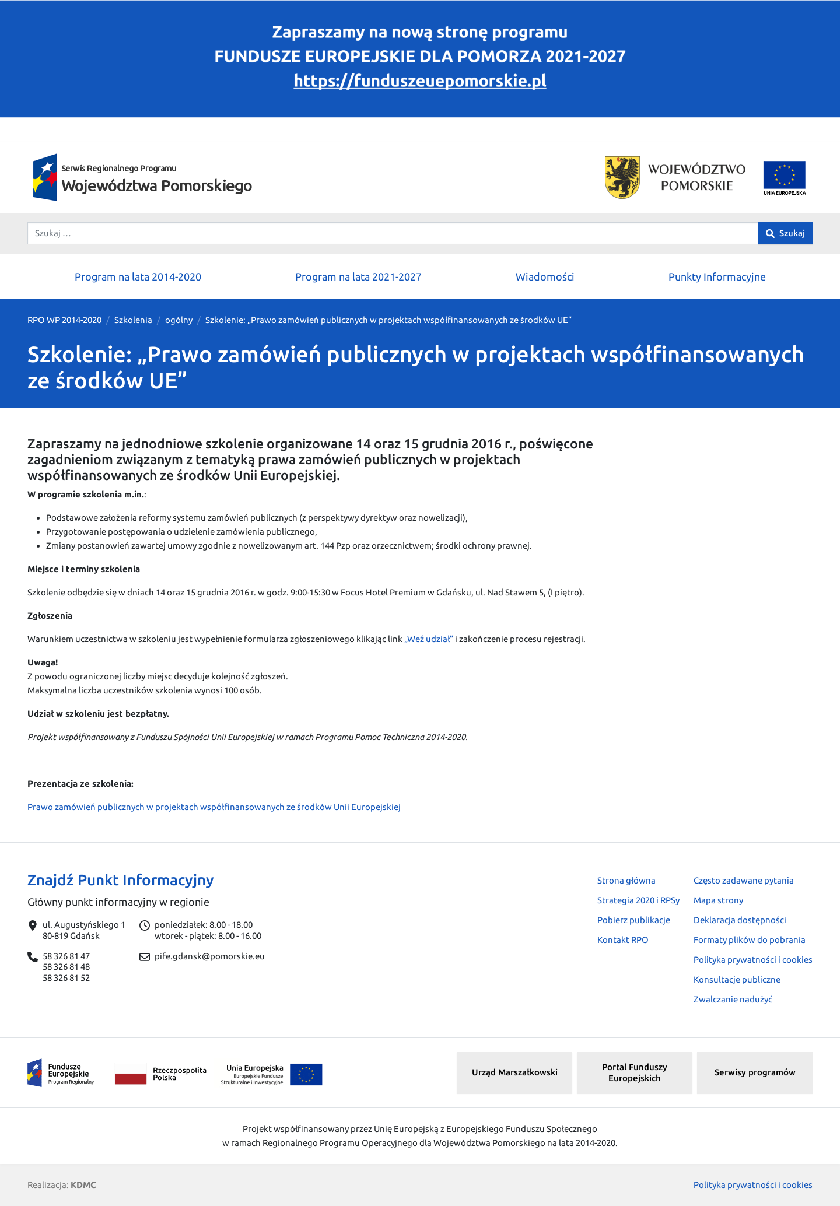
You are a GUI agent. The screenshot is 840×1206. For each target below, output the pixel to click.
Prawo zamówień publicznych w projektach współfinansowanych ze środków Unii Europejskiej (214, 807)
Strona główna (626, 880)
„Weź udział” (428, 639)
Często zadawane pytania (744, 880)
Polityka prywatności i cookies (753, 960)
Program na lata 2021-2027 (358, 276)
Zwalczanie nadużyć (733, 999)
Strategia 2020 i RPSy (638, 900)
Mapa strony (718, 900)
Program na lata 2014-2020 (138, 276)
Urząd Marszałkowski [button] (515, 1072)
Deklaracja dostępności (740, 920)
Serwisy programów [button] (755, 1072)
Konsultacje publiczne (737, 979)
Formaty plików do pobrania (750, 940)
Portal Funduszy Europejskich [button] (634, 1072)
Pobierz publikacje (633, 920)
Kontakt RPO (623, 940)
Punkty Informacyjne (717, 276)
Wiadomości (545, 276)
